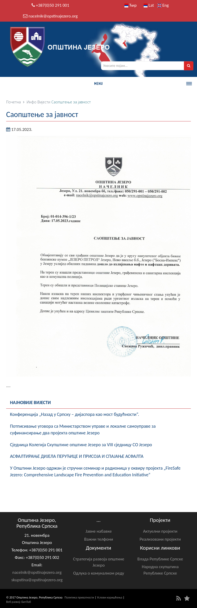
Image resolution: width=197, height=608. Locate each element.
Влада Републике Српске (160, 559)
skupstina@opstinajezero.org (37, 580)
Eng (163, 5)
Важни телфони (98, 539)
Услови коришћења (109, 597)
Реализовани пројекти (160, 539)
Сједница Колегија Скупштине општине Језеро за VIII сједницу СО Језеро (81, 445)
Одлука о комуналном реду (98, 573)
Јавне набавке (99, 531)
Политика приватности (79, 597)
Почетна (13, 102)
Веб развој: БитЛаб (18, 602)
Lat (149, 5)
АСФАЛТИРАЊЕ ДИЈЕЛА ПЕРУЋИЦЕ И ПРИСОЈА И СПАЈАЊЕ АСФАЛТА (76, 456)
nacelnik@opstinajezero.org (53, 16)
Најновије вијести (30, 402)
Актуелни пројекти (160, 531)
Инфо (31, 102)
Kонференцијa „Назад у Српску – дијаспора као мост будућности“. (74, 414)
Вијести (43, 102)
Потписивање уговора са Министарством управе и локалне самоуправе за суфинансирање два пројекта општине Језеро (83, 429)
